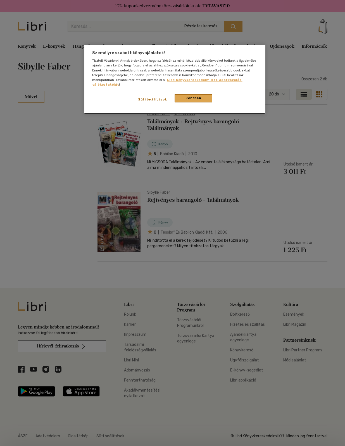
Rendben (193, 98)
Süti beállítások (152, 99)
